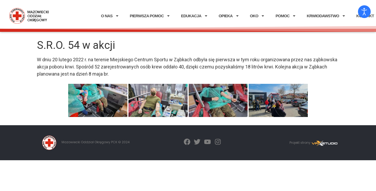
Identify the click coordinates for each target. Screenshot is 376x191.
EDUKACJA (194, 15)
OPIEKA (229, 15)
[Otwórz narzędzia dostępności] (364, 11)
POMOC (285, 15)
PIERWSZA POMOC (150, 15)
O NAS (110, 15)
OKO (257, 15)
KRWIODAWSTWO (326, 15)
